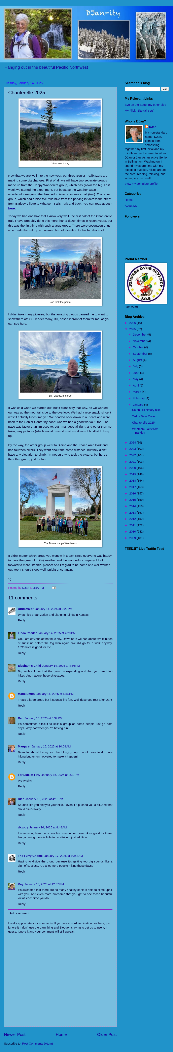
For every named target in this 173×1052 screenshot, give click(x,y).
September (140, 353)
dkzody (23, 827)
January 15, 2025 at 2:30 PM (60, 774)
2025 (133, 329)
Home (61, 1034)
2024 (133, 442)
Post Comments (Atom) (37, 1043)
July (136, 366)
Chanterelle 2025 (143, 422)
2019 (133, 474)
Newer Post (14, 1034)
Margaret (24, 746)
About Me (131, 205)
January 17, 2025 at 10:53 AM (63, 855)
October (138, 347)
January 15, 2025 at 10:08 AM (51, 746)
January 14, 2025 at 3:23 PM (53, 608)
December (140, 334)
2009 (133, 538)
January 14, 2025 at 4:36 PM (61, 665)
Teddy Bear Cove (143, 416)
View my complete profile (141, 183)
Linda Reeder (27, 633)
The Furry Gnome (30, 855)
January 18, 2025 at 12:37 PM (44, 884)
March (137, 391)
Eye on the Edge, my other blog (145, 104)
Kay (20, 884)
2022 (133, 455)
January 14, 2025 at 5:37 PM (43, 718)
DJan (152, 127)
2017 (133, 487)
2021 (133, 461)
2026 (133, 322)
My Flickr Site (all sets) (139, 110)
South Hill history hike (146, 409)
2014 (133, 506)
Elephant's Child (29, 665)
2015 (133, 499)
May (136, 379)
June (136, 372)
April (136, 385)
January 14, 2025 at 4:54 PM (54, 693)
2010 (133, 531)
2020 (133, 468)
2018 (133, 480)
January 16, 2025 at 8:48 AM (48, 827)
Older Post (107, 1034)
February (139, 398)
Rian (21, 799)
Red (21, 718)
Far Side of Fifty (29, 774)
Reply (22, 620)
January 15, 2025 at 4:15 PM (44, 799)
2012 (133, 518)
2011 (133, 525)
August (138, 360)
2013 (133, 512)
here (11, 208)
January (138, 404)
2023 (133, 448)
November (140, 341)
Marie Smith (26, 693)
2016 (133, 493)
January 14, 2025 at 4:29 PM (56, 633)
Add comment (19, 913)
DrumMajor (26, 608)
